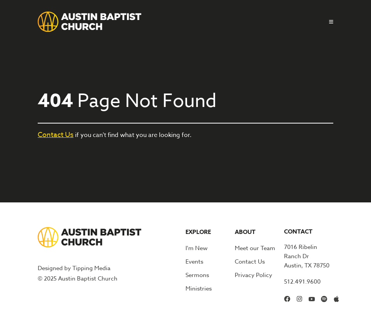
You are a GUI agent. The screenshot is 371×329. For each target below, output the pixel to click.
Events (194, 261)
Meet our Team (255, 248)
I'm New (196, 248)
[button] (328, 21)
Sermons (197, 275)
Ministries (199, 288)
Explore (198, 232)
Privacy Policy (253, 275)
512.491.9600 (302, 281)
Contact (298, 231)
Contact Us (56, 135)
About (245, 232)
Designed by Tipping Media (74, 268)
